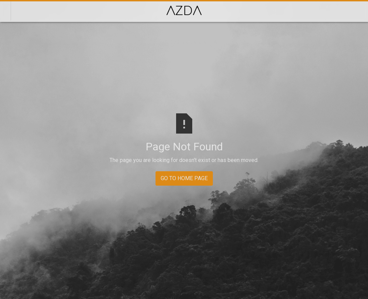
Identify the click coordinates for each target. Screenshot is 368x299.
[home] (184, 11)
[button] (358, 11)
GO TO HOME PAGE (184, 178)
